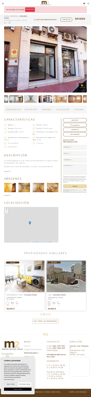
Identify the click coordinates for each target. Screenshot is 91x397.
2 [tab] (44, 314)
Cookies (47, 392)
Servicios (29, 356)
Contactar (66, 19)
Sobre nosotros (33, 349)
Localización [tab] (62, 109)
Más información (9, 379)
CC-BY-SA (55, 241)
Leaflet (32, 241)
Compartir (75, 129)
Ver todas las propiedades (45, 321)
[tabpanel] (25, 286)
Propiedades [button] (31, 353)
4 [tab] (49, 314)
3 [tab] (47, 314)
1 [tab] (41, 314)
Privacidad (38, 392)
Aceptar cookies (18, 389)
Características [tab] (13, 109)
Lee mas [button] (6, 195)
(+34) (56, 346)
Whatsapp (74, 120)
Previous (6, 59)
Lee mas (6, 171)
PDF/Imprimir (74, 134)
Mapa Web (55, 392)
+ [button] (6, 209)
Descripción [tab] (31, 109)
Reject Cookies (11, 384)
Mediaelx (83, 392)
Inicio (27, 346)
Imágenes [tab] (46, 109)
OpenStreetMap (43, 241)
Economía (79, 109)
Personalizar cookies (24, 384)
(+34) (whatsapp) (56, 349)
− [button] (6, 212)
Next (84, 59)
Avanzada (30, 9)
